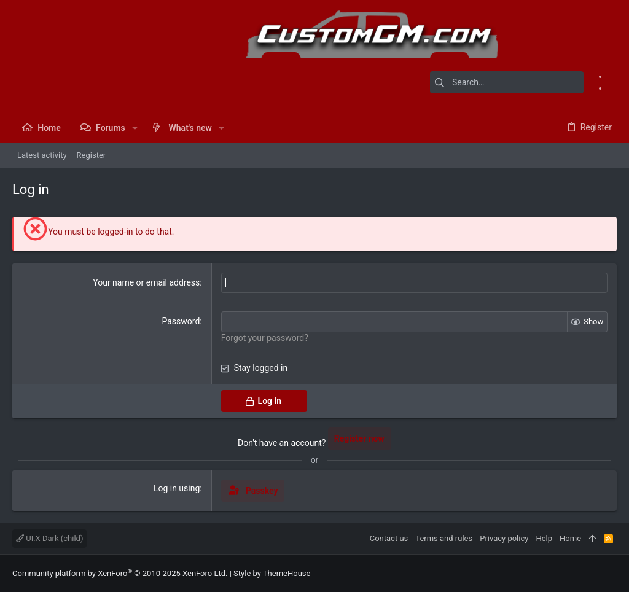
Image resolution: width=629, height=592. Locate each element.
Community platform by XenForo (119, 573)
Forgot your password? (264, 338)
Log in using (177, 488)
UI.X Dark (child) (49, 538)
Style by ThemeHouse (271, 573)
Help (544, 538)
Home (570, 538)
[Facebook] (612, 76)
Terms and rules (443, 538)
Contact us (389, 538)
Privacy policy (504, 538)
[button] (135, 128)
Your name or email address (146, 282)
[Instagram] (612, 88)
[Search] (507, 82)
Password (181, 321)
